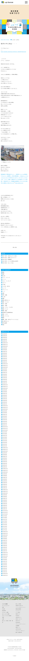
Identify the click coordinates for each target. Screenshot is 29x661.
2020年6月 (4, 458)
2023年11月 (5, 386)
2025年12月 (5, 342)
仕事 (3, 293)
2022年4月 (4, 419)
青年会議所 (4, 322)
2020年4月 (4, 461)
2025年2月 (4, 360)
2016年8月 (4, 538)
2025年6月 (4, 353)
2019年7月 (4, 477)
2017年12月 (5, 510)
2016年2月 (4, 549)
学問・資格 (4, 294)
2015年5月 (4, 564)
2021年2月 (4, 444)
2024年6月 (4, 374)
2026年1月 (4, 341)
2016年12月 (5, 531)
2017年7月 (4, 519)
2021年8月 (4, 433)
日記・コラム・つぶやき (7, 307)
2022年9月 (4, 410)
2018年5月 (4, 501)
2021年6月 (4, 437)
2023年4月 (4, 398)
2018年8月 (4, 496)
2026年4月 (4, 335)
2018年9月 (4, 494)
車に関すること (5, 321)
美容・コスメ (5, 314)
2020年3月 (4, 463)
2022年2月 (4, 423)
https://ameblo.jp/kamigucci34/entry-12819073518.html (13, 51)
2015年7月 (4, 561)
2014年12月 (5, 573)
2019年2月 (4, 486)
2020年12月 (5, 447)
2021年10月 (5, 430)
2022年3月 (4, 421)
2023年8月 (4, 391)
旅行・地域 (4, 305)
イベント (4, 279)
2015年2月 (4, 570)
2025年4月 (4, 356)
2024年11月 (5, 365)
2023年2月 (4, 402)
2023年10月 (5, 388)
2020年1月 (4, 466)
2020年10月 (5, 451)
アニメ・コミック (6, 277)
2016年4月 (4, 545)
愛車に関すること (6, 300)
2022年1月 (4, 424)
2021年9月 (4, 431)
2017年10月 (5, 514)
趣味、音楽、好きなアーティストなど (10, 319)
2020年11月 (5, 449)
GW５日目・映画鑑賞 (7, 259)
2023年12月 (5, 384)
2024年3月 (4, 379)
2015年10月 (5, 556)
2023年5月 (4, 396)
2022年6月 (4, 416)
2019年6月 (4, 479)
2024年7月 (4, 372)
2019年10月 (5, 472)
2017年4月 (4, 524)
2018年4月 (4, 503)
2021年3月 (4, 442)
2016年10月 (5, 535)
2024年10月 (5, 367)
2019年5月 (4, 480)
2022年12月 (5, 405)
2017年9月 (4, 515)
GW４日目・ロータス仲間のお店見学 (10, 261)
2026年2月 (4, 339)
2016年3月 (4, 547)
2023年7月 (4, 393)
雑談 (3, 272)
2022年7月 (4, 414)
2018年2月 (4, 507)
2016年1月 (4, 550)
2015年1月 (4, 571)
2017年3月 (4, 526)
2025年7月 (4, 351)
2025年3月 (4, 358)
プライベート (5, 289)
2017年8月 (4, 517)
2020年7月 (4, 456)
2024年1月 (4, 382)
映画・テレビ (5, 308)
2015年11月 (5, 554)
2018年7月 (4, 498)
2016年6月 (4, 542)
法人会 (3, 275)
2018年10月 (5, 493)
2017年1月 (4, 529)
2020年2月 (4, 465)
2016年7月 (4, 540)
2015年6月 (4, 563)
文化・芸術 (4, 303)
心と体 (3, 296)
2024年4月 (4, 377)
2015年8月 (4, 559)
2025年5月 (4, 355)
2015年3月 (4, 568)
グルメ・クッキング (6, 280)
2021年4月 (4, 440)
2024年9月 (4, 369)
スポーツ (4, 282)
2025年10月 (5, 346)
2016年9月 (4, 536)
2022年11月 (5, 407)
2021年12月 (5, 426)
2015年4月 (4, 566)
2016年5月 (4, 543)
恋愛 (3, 298)
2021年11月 (5, 428)
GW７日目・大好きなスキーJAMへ (9, 255)
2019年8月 (4, 475)
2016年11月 (5, 533)
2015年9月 (4, 557)
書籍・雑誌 (4, 310)
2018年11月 (5, 491)
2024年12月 (5, 363)
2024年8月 (4, 370)
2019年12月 (5, 468)
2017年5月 (4, 522)
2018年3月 (4, 505)
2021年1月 (4, 445)
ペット (3, 291)
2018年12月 (5, 489)
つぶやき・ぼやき (15, 39)
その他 (3, 284)
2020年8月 (4, 454)
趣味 (3, 317)
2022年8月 (4, 412)
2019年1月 (4, 487)
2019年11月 (5, 470)
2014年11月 (5, 575)
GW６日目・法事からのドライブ (9, 257)
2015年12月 (5, 552)
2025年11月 (5, 344)
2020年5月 (4, 459)
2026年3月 (4, 337)
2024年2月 (4, 381)
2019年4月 (4, 482)
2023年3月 (4, 400)
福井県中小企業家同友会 (7, 312)
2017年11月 (5, 512)
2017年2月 (4, 528)
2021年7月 (4, 435)
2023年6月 (4, 395)
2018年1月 (4, 508)
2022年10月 (5, 409)
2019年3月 (4, 484)
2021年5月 (4, 438)
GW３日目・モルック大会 (7, 262)
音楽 (3, 324)
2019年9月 (4, 473)
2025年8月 (4, 349)
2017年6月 (4, 521)
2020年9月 (4, 452)
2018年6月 (4, 500)
